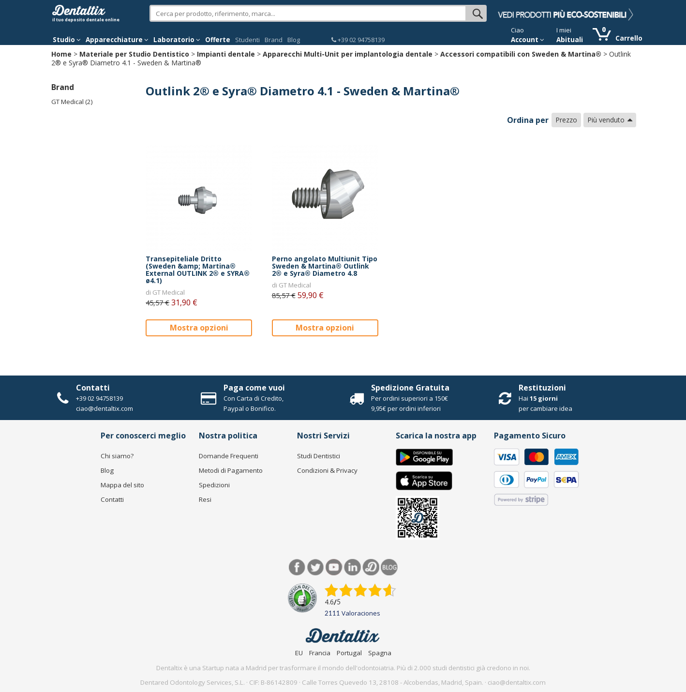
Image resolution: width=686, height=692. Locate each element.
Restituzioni (542, 387)
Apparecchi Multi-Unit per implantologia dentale (347, 54)
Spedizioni (214, 485)
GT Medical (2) (72, 101)
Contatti (93, 387)
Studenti (247, 39)
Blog (293, 39)
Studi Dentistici (318, 455)
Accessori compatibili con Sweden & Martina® (520, 54)
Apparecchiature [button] (117, 39)
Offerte (217, 39)
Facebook (297, 567)
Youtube (334, 567)
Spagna (379, 652)
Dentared (370, 567)
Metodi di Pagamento (231, 470)
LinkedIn (352, 567)
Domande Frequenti (228, 455)
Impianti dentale (226, 54)
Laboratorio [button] (176, 39)
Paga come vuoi (254, 387)
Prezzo (566, 119)
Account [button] (527, 39)
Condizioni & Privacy (327, 470)
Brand (274, 39)
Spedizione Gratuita (410, 387)
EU (299, 652)
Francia (319, 652)
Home (61, 54)
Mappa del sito (122, 485)
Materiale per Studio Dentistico (134, 54)
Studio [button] (67, 39)
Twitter (315, 567)
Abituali (569, 39)
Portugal (349, 652)
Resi (205, 499)
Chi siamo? (117, 455)
